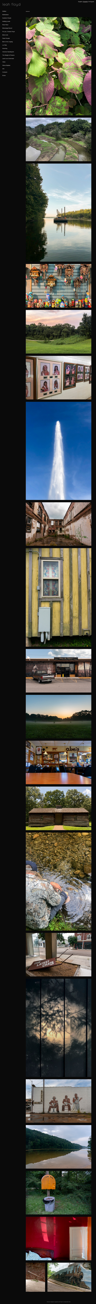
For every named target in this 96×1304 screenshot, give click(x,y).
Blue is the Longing (7, 41)
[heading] (7, 4)
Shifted (4, 11)
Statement (28, 11)
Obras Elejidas (6, 65)
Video (3, 62)
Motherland (5, 14)
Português (91, 1)
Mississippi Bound (7, 28)
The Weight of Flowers (8, 55)
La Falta (4, 45)
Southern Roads (6, 18)
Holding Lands (6, 21)
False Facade (6, 38)
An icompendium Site (66, 1301)
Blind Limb (5, 35)
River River (5, 24)
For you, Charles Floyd (8, 31)
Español (85, 1)
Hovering (4, 48)
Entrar (4, 75)
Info (3, 68)
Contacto (4, 72)
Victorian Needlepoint (8, 51)
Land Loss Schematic (8, 58)
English (80, 1)
